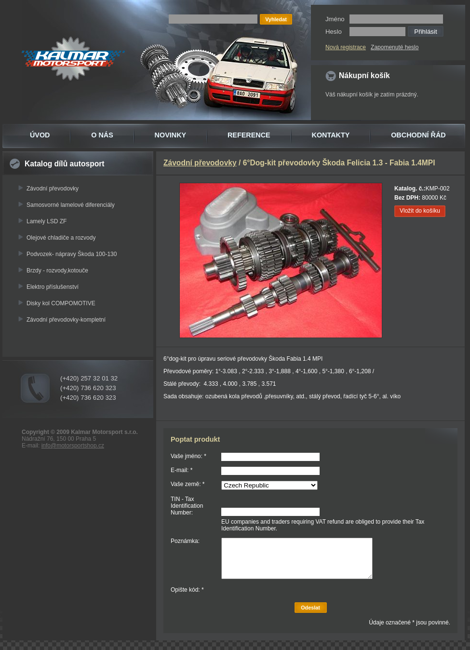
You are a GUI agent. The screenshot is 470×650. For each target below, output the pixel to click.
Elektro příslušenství (53, 287)
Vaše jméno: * (188, 456)
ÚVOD (40, 135)
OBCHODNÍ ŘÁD (418, 135)
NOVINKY (171, 135)
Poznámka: (185, 541)
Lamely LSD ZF (47, 221)
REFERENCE (249, 135)
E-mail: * (181, 470)
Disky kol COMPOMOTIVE (61, 303)
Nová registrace (345, 47)
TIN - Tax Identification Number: (187, 506)
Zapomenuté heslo (394, 47)
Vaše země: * (187, 484)
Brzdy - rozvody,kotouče (57, 270)
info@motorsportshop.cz (72, 445)
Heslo (333, 31)
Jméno (335, 19)
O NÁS (102, 135)
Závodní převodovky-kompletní (66, 319)
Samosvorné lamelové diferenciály (71, 205)
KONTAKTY (331, 135)
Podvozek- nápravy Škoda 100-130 (72, 254)
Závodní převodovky (53, 188)
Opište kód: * (187, 589)
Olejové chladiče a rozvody (61, 237)
